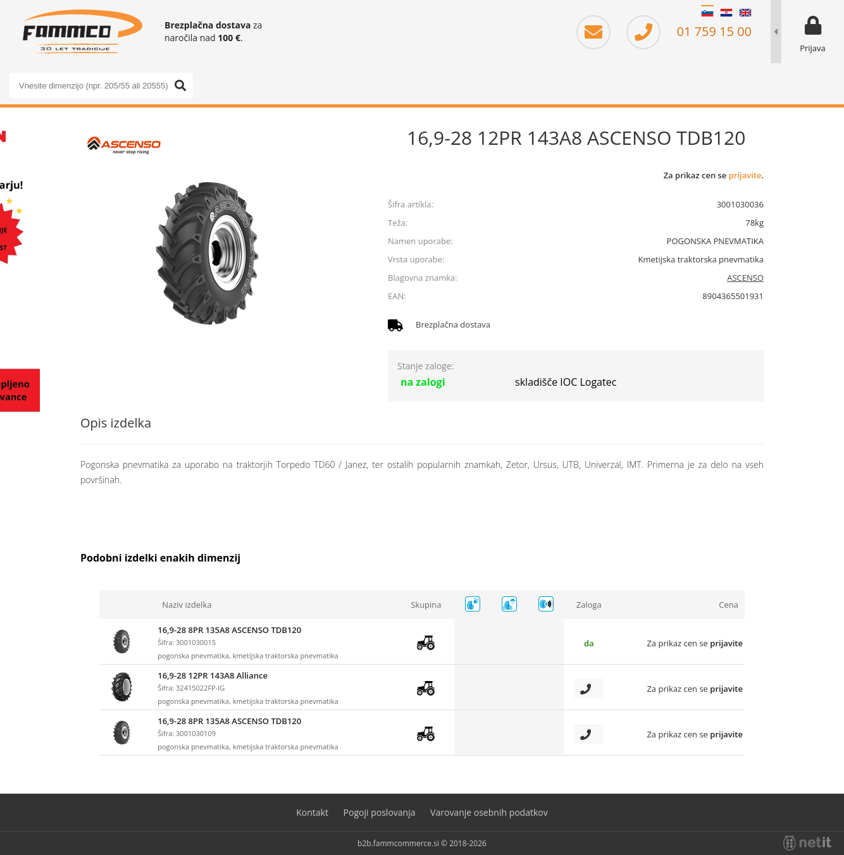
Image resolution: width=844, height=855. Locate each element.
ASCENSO (745, 277)
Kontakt (312, 812)
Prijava (813, 48)
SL (707, 12)
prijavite (745, 175)
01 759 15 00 (689, 31)
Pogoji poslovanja (380, 812)
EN (745, 12)
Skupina (426, 604)
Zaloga (589, 604)
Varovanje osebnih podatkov (489, 812)
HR (726, 12)
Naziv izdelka (186, 604)
